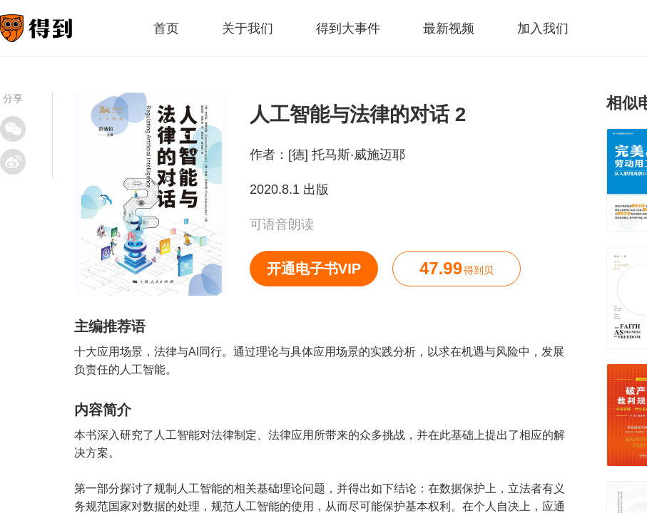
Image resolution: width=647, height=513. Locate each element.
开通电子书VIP (314, 268)
